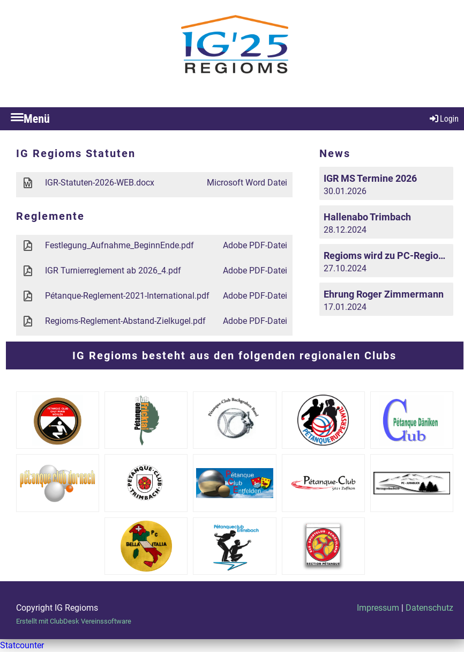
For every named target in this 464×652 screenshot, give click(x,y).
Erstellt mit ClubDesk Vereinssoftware (73, 621)
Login (443, 119)
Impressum (378, 608)
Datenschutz (429, 608)
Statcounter (22, 645)
